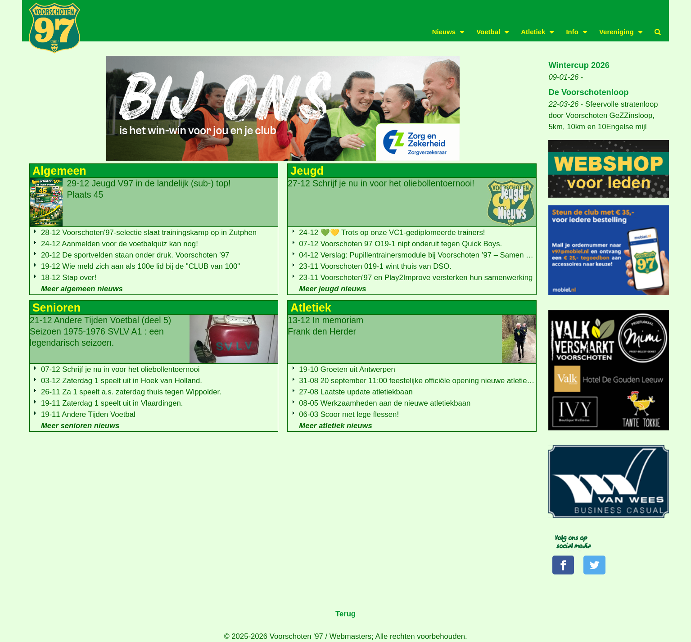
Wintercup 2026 (579, 65)
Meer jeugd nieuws (332, 289)
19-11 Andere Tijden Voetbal (88, 414)
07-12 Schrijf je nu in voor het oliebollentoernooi (120, 369)
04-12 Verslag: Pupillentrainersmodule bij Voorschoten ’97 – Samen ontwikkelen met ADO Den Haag (466, 255)
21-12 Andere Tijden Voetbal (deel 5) (100, 331)
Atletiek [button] (533, 32)
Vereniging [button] (616, 32)
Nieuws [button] (444, 32)
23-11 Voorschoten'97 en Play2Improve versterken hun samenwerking (416, 277)
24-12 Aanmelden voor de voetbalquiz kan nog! (119, 244)
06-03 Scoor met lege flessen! (349, 414)
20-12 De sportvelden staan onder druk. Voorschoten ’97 (135, 255)
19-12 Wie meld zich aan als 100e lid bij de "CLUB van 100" (140, 266)
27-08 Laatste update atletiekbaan (355, 392)
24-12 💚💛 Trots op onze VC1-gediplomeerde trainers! (392, 232)
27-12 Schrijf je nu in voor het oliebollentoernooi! (381, 183)
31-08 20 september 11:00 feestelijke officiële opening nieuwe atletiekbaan (423, 380)
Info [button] (572, 32)
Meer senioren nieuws (80, 425)
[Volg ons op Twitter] (594, 565)
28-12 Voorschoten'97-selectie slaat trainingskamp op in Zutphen (149, 232)
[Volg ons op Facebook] (563, 565)
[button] (657, 32)
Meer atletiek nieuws (335, 425)
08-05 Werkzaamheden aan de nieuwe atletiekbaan (384, 403)
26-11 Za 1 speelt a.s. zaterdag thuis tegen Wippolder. (131, 392)
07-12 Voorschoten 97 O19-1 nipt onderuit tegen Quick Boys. (400, 244)
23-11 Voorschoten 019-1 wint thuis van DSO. (375, 266)
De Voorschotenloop (588, 92)
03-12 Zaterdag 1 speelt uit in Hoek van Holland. (121, 380)
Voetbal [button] (488, 32)
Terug (345, 614)
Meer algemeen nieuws (82, 289)
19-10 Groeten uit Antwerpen (347, 369)
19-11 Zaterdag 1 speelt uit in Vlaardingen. (112, 403)
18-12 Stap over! (68, 277)
